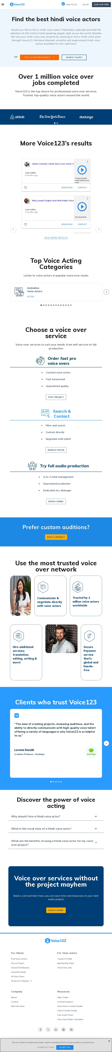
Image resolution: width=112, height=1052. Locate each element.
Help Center (62, 999)
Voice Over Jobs (64, 969)
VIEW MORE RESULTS (56, 239)
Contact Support (65, 1003)
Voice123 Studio (18, 974)
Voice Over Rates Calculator (70, 1021)
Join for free (101, 4)
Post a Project (17, 965)
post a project (56, 539)
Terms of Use (49, 1046)
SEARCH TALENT (74, 59)
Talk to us (69, 4)
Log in (85, 4)
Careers (14, 1003)
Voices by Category (20, 982)
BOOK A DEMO (56, 912)
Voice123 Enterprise (20, 969)
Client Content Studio (67, 1012)
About (14, 999)
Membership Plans (65, 965)
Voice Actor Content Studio (70, 1008)
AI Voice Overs (17, 978)
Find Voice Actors (19, 960)
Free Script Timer (65, 1017)
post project (56, 399)
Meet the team (18, 1008)
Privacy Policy (63, 1046)
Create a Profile (64, 960)
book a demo (56, 503)
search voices (56, 452)
